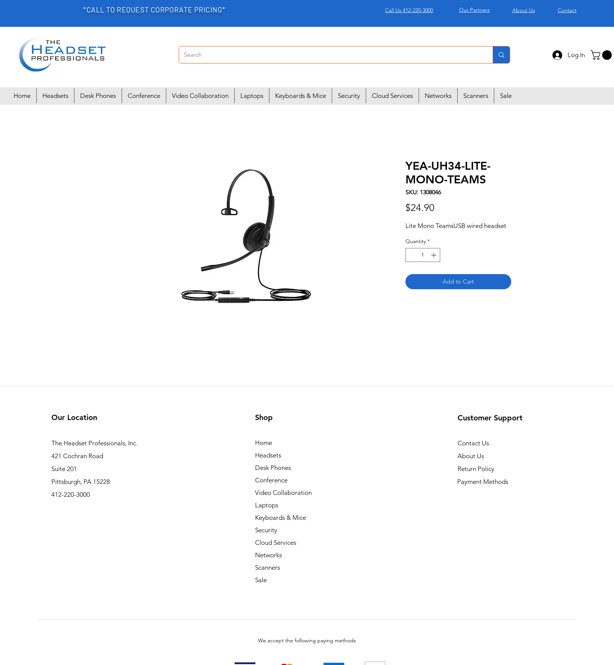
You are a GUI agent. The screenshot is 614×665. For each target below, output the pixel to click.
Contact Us (473, 443)
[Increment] (434, 255)
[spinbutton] (423, 255)
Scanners (267, 567)
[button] (602, 55)
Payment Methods (483, 481)
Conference (271, 480)
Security (266, 530)
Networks (268, 555)
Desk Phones (273, 467)
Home (263, 442)
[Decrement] (411, 255)
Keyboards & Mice (280, 517)
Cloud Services (275, 542)
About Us (471, 456)
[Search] (330, 55)
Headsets (268, 455)
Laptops (266, 505)
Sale (261, 580)
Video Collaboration (283, 492)
